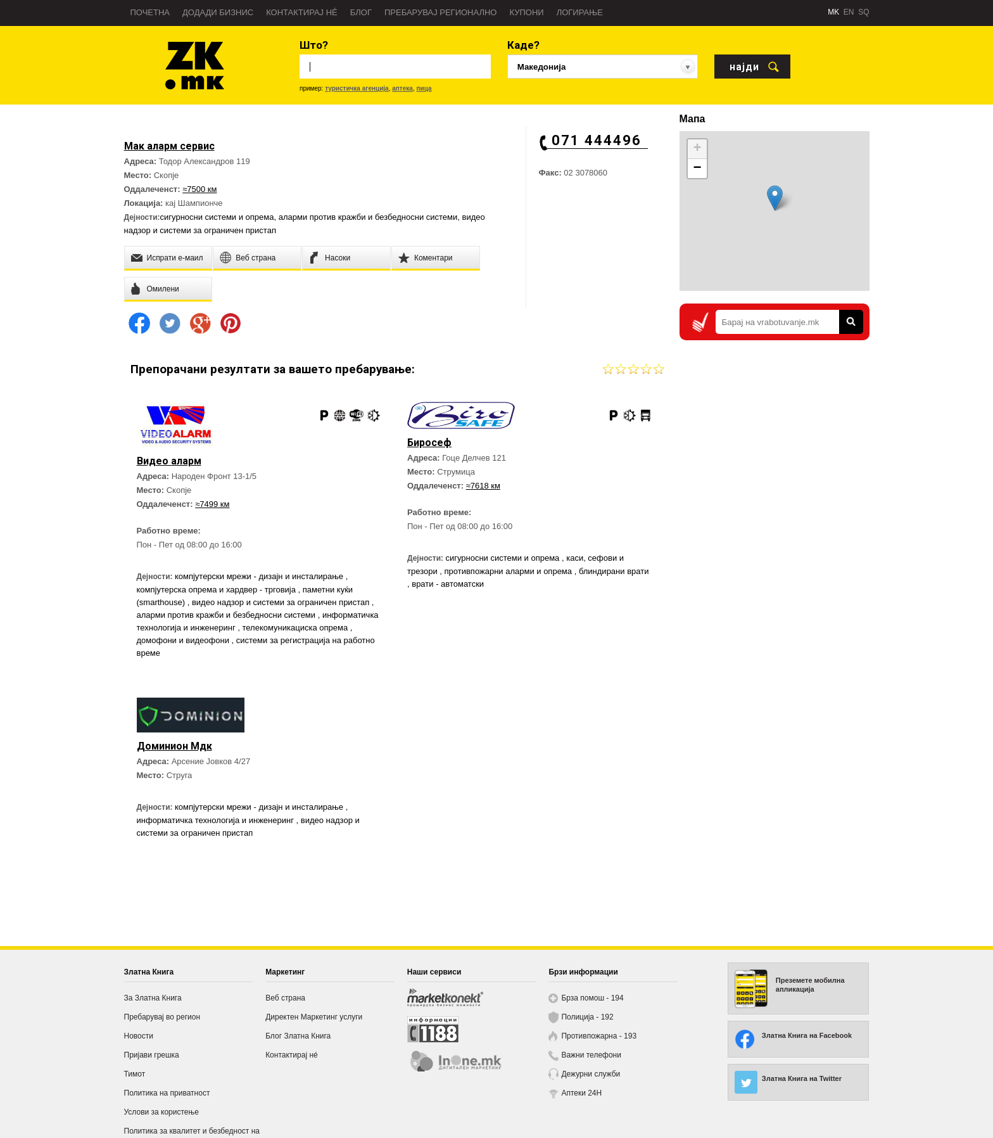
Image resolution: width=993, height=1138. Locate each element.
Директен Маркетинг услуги (313, 1017)
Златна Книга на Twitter (802, 1078)
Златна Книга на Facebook (807, 1035)
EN (849, 12)
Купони (526, 12)
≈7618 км (483, 485)
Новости (138, 1036)
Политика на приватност (167, 1093)
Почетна (150, 12)
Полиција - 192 (587, 1017)
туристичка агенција (357, 88)
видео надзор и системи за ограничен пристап (282, 602)
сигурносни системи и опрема (217, 217)
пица (423, 88)
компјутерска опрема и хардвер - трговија (217, 589)
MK (833, 12)
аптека (402, 88)
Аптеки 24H (581, 1093)
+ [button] (697, 148)
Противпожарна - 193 (598, 1036)
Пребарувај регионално (440, 12)
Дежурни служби (590, 1074)
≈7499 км (212, 504)
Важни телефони (591, 1055)
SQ (863, 12)
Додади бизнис (217, 12)
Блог (361, 12)
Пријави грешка (151, 1055)
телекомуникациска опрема (296, 627)
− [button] (697, 168)
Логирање (580, 12)
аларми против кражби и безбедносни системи (368, 217)
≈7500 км (199, 189)
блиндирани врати (614, 571)
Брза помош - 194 (592, 998)
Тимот (135, 1074)
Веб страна (285, 998)
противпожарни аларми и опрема (509, 571)
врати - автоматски (448, 584)
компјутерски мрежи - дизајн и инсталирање (260, 576)
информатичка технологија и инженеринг (216, 820)
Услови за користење (161, 1112)
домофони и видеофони (184, 640)
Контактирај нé (302, 12)
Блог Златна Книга (298, 1036)
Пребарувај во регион (162, 1017)
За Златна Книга (153, 998)
